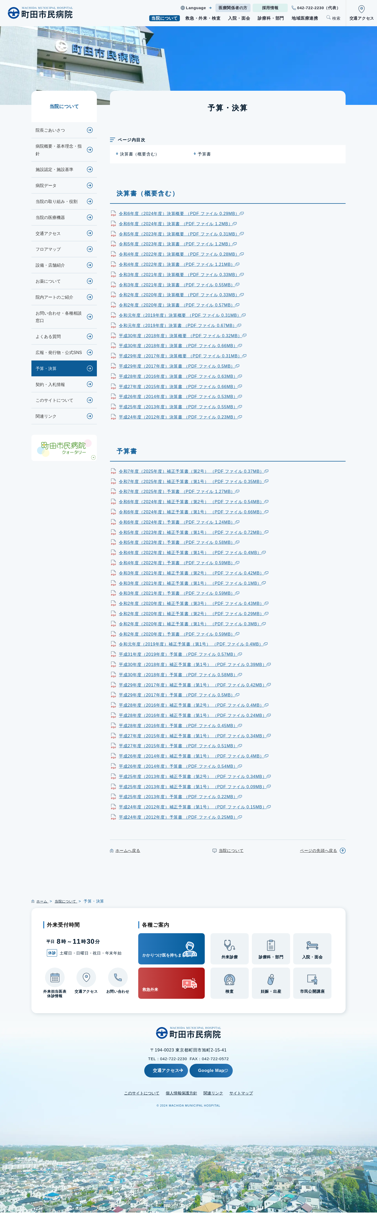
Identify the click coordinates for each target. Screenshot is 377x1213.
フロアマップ (48, 249)
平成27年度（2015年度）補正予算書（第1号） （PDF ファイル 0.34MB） (195, 736)
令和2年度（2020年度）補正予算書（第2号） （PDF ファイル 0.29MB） (193, 613)
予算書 (204, 154)
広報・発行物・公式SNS (59, 352)
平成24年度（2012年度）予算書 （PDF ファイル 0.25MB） (180, 817)
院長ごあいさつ (50, 130)
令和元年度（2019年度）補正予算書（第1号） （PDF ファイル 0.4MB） (193, 644)
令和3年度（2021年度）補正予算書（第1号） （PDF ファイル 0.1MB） (192, 583)
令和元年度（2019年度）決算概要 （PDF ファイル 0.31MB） (182, 315)
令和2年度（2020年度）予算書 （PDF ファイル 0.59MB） (179, 634)
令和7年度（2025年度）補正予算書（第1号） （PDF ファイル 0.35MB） (193, 481)
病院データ (46, 185)
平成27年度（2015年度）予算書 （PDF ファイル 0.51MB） (180, 746)
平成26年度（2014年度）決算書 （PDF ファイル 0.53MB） (180, 396)
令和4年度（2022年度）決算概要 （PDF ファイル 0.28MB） (181, 254)
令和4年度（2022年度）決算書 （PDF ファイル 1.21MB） (179, 264)
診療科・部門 (271, 18)
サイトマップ (241, 1093)
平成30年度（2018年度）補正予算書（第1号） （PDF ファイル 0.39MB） (195, 664)
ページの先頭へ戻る (318, 850)
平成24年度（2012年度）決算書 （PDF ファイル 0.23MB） (180, 417)
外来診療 (229, 958)
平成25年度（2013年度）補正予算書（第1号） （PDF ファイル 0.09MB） (195, 787)
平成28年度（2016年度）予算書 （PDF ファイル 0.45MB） (180, 725)
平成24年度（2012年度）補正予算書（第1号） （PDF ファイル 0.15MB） (195, 807)
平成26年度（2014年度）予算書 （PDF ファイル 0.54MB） (180, 766)
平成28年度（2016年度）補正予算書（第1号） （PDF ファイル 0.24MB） (195, 715)
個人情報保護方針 (181, 1093)
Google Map (223, 1071)
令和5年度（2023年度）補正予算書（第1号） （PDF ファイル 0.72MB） (193, 532)
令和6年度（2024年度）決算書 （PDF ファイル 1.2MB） (178, 224)
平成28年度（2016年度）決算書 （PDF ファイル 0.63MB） (180, 376)
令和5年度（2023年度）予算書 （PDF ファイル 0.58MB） (179, 542)
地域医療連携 (305, 18)
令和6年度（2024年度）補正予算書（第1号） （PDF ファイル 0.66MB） (193, 512)
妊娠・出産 (271, 992)
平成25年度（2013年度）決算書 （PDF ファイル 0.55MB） (180, 407)
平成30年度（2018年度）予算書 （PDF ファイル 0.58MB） (180, 675)
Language (196, 8)
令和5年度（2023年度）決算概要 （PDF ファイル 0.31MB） (181, 234)
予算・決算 (46, 368)
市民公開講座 (312, 992)
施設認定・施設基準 (54, 169)
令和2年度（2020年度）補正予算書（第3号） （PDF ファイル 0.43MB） (193, 603)
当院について (164, 18)
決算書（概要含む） (139, 154)
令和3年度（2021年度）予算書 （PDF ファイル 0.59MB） (179, 593)
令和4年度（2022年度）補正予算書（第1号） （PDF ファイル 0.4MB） (192, 552)
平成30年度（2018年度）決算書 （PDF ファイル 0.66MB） (180, 345)
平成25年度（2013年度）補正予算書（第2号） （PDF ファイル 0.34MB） (195, 776)
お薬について (48, 281)
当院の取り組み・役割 (56, 201)
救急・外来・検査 (202, 18)
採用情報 (270, 8)
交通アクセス (362, 18)
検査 (229, 992)
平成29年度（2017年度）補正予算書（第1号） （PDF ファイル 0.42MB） (195, 685)
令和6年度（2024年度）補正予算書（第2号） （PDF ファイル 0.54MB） (193, 502)
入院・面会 (239, 18)
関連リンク (46, 416)
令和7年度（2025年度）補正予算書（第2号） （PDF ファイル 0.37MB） (193, 471)
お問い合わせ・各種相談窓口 (59, 317)
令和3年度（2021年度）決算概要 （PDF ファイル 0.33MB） (181, 274)
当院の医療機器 (50, 217)
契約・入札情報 (50, 384)
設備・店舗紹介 (50, 265)
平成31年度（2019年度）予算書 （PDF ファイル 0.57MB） (180, 654)
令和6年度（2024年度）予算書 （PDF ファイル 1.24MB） (179, 522)
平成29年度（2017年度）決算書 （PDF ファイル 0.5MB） (179, 366)
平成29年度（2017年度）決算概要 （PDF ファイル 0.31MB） (182, 356)
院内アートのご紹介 (54, 297)
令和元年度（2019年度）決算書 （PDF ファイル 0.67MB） (180, 325)
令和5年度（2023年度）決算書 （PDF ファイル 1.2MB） (178, 244)
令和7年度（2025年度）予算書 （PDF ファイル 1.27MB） (179, 491)
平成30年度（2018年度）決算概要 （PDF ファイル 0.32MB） (182, 336)
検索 (336, 18)
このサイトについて (54, 400)
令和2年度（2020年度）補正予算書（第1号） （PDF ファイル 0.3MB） (192, 624)
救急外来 (155, 983)
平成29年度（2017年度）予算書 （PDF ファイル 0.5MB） (179, 695)
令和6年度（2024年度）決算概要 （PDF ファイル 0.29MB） (181, 213)
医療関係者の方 (233, 8)
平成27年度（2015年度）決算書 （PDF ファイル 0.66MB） (180, 386)
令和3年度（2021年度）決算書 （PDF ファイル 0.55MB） (179, 285)
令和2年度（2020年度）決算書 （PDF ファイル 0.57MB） (179, 305)
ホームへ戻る (127, 850)
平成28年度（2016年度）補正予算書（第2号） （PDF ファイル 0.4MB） (193, 705)
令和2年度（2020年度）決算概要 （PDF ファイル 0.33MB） (181, 295)
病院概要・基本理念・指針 (59, 150)
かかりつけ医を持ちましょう (162, 949)
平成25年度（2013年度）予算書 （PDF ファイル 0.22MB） (180, 797)
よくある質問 (48, 336)
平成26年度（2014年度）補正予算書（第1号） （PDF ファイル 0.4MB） (193, 756)
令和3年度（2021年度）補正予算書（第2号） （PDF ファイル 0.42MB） (193, 573)
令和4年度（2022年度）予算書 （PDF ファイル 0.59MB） (179, 563)
